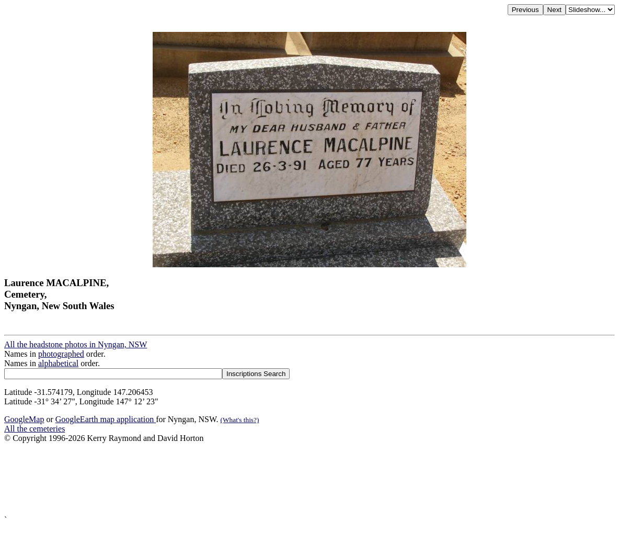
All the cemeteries (34, 428)
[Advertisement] (309, 479)
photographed (61, 353)
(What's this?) (240, 420)
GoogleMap (24, 419)
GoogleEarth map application (105, 419)
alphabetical (58, 363)
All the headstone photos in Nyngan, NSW (75, 344)
